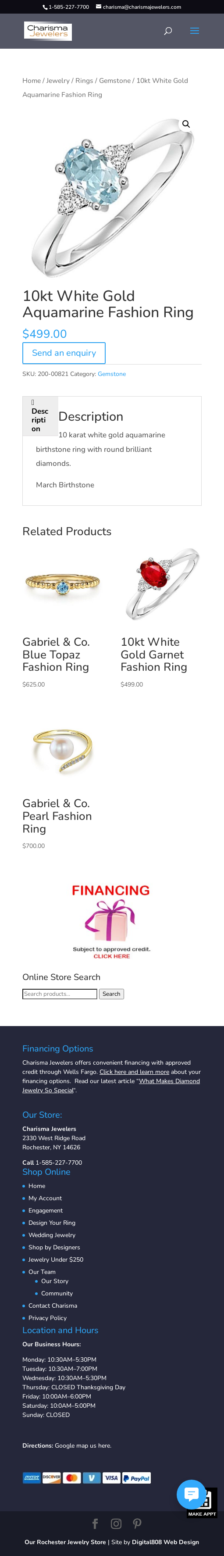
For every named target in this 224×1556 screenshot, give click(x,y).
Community (57, 1293)
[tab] (40, 416)
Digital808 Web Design (165, 1542)
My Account (45, 1198)
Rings (84, 81)
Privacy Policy (47, 1318)
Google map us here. (83, 1446)
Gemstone (115, 81)
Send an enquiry (64, 353)
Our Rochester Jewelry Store (65, 1542)
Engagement (45, 1210)
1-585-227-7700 (59, 1163)
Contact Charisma (52, 1306)
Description (40, 420)
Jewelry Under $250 (55, 1260)
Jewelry (58, 81)
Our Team (42, 1272)
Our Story (54, 1281)
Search (112, 994)
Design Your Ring (51, 1223)
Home (31, 81)
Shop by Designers (54, 1247)
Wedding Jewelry (51, 1235)
